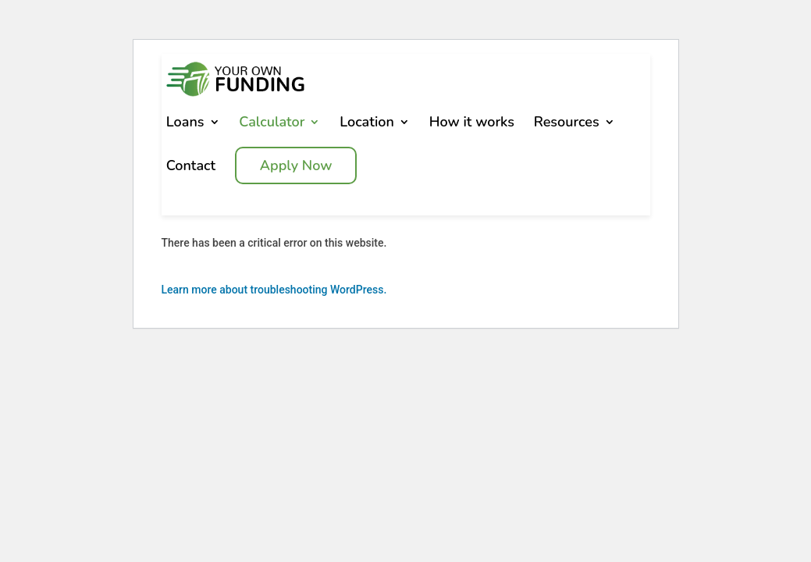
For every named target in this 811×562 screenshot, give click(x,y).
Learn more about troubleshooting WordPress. (274, 300)
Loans (185, 132)
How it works (471, 132)
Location (367, 132)
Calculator (271, 132)
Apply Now (296, 176)
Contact (190, 176)
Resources (566, 132)
